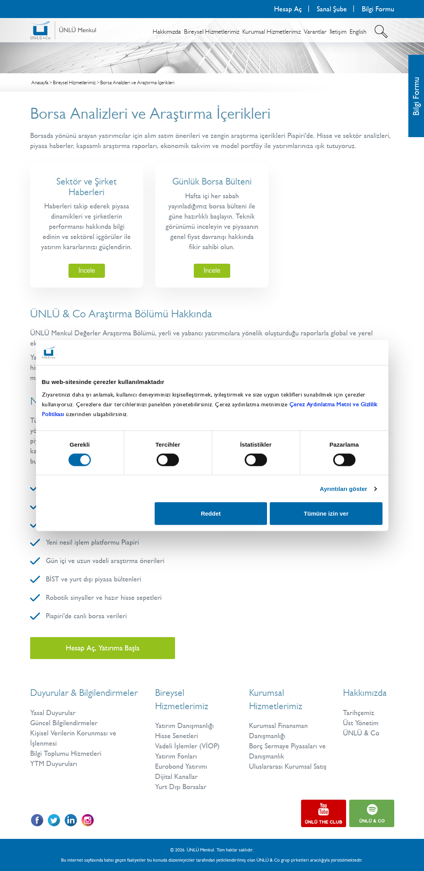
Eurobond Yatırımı (181, 766)
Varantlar (315, 31)
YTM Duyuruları (53, 763)
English (358, 31)
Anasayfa (39, 82)
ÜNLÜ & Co (361, 733)
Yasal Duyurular (53, 712)
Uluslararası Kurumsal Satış (288, 766)
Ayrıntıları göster (343, 488)
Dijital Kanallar (176, 776)
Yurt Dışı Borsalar (180, 786)
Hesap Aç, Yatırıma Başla (102, 647)
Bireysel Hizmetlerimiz (211, 31)
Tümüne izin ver (326, 513)
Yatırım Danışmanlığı (184, 725)
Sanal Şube (332, 9)
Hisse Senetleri (176, 736)
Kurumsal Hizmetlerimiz (271, 31)
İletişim (338, 31)
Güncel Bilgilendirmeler (63, 723)
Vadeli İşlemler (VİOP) (187, 746)
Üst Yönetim (361, 723)
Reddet (211, 513)
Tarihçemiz (358, 712)
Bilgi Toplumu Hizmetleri (65, 753)
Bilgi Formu (378, 9)
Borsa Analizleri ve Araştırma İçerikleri (137, 82)
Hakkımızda (167, 31)
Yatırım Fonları (176, 756)
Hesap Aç (288, 9)
